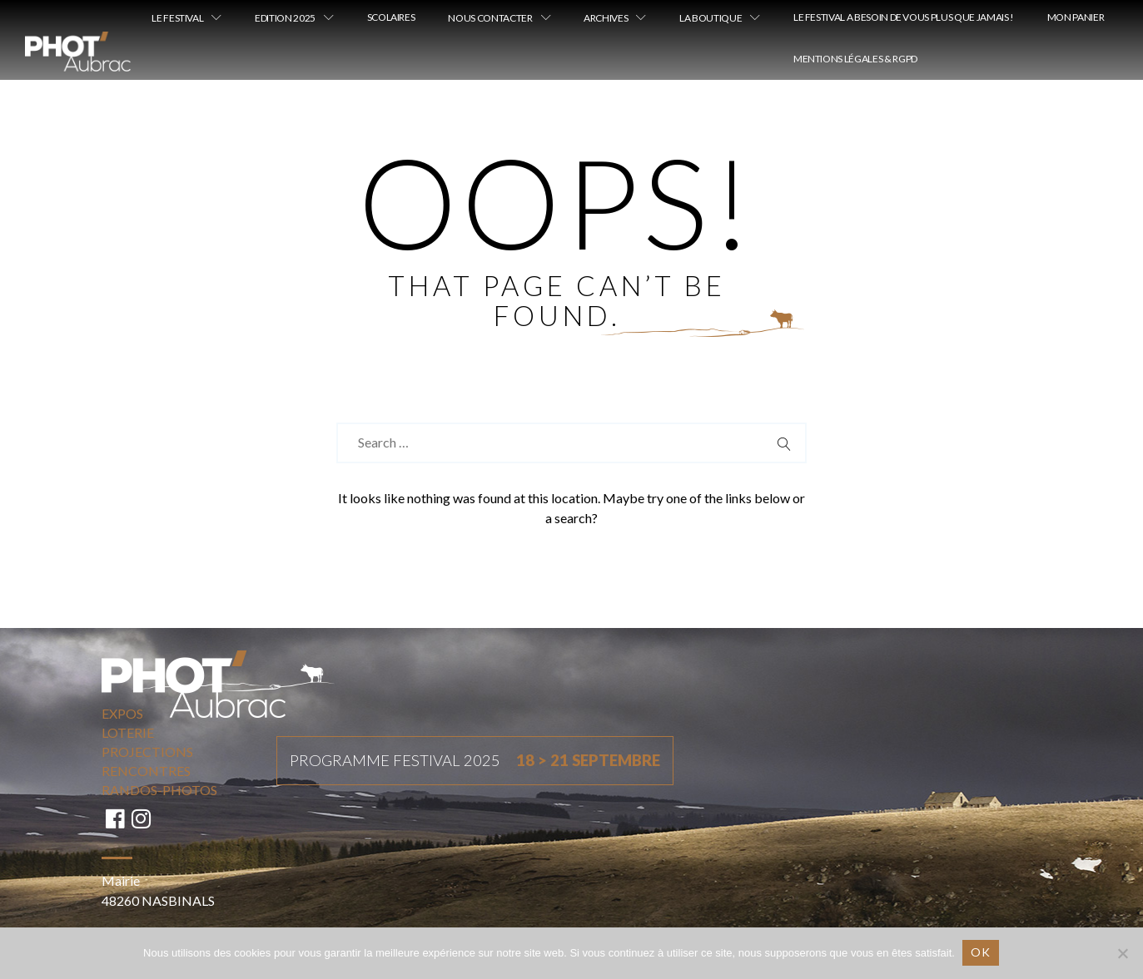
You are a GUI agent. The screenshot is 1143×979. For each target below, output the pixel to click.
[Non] (1122, 953)
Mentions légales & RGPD (855, 58)
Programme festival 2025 (475, 761)
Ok (981, 952)
